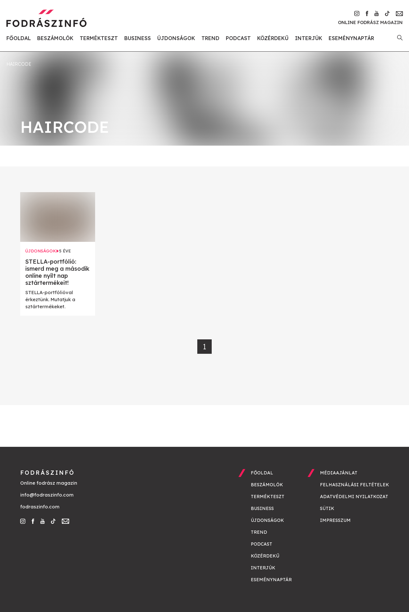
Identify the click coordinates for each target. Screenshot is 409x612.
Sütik (327, 508)
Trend (210, 38)
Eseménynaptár (351, 38)
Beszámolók (55, 38)
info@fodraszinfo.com (47, 495)
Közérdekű (273, 38)
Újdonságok (176, 38)
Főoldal (18, 38)
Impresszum (335, 520)
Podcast (238, 38)
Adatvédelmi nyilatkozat (354, 496)
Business (137, 38)
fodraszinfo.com (40, 507)
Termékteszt (99, 38)
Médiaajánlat (338, 473)
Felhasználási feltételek (354, 485)
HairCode (18, 64)
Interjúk (308, 38)
